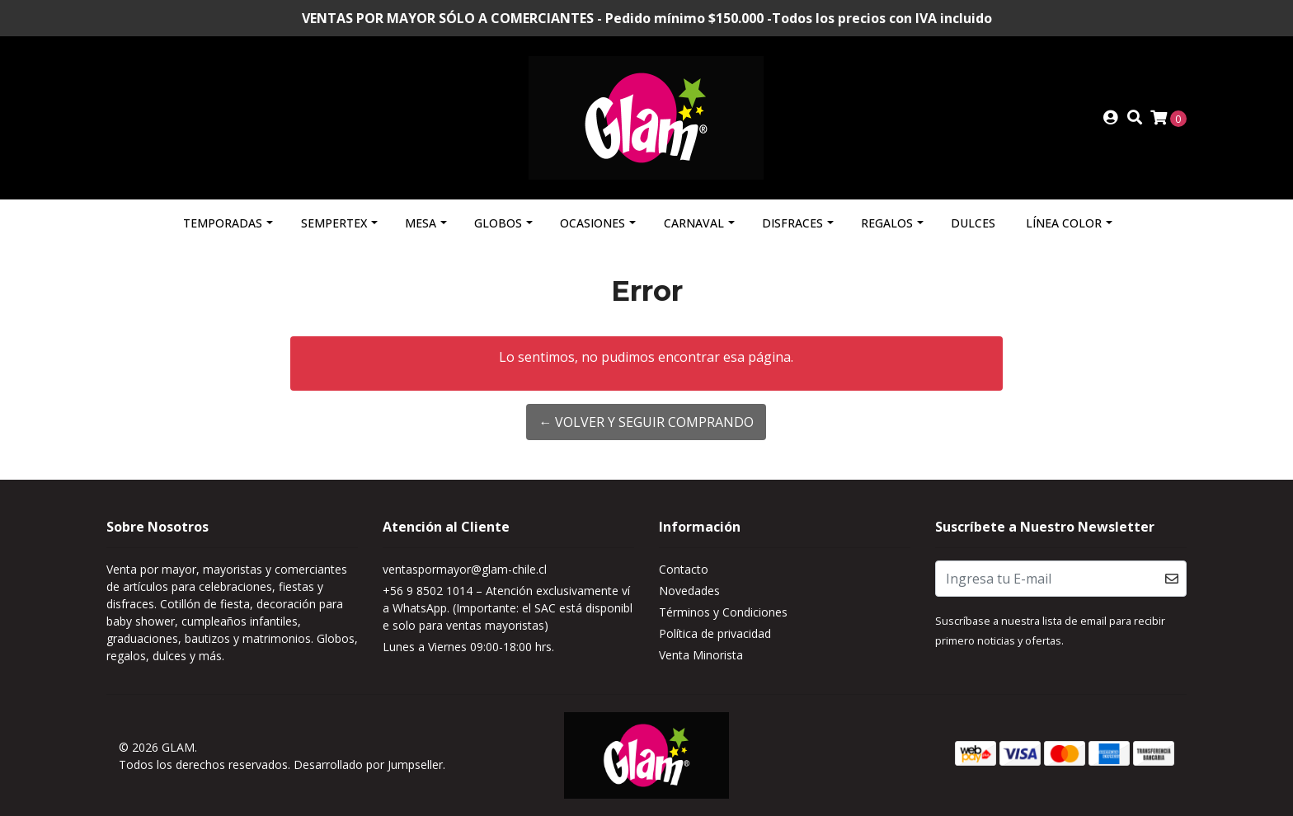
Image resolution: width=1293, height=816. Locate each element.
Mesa (420, 223)
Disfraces (792, 223)
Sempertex (334, 223)
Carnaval (694, 223)
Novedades (689, 590)
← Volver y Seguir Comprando (646, 422)
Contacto (683, 569)
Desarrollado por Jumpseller (368, 764)
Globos (498, 223)
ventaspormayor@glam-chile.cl (465, 569)
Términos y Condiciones (723, 612)
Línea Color (1064, 223)
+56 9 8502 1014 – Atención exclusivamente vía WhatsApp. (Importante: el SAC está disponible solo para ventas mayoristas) (507, 608)
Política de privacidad (715, 633)
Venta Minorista (701, 655)
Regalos (887, 223)
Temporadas (222, 223)
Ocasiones (592, 223)
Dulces (973, 223)
